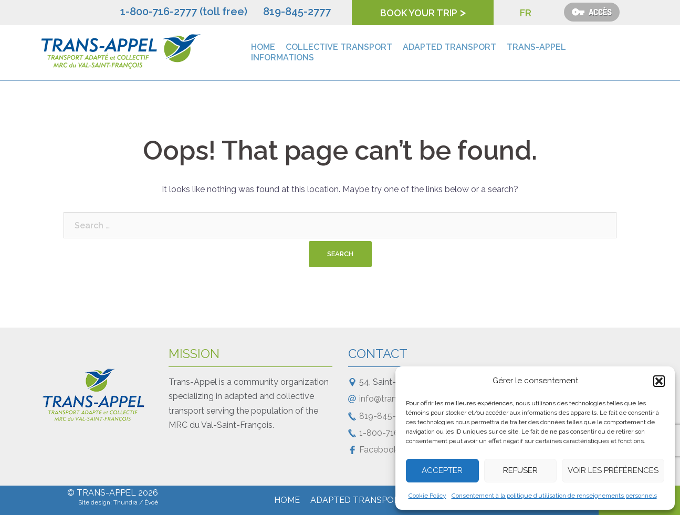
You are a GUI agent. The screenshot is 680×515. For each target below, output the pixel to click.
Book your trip (418, 12)
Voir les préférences (613, 470)
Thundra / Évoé (135, 502)
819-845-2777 (297, 11)
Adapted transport (449, 47)
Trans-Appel (536, 47)
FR (525, 12)
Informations (282, 57)
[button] (659, 381)
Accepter (442, 470)
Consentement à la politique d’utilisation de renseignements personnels (554, 495)
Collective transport (339, 47)
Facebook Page (389, 450)
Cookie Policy (427, 495)
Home (263, 47)
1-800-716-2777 (390, 433)
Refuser (520, 470)
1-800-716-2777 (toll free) (183, 11)
